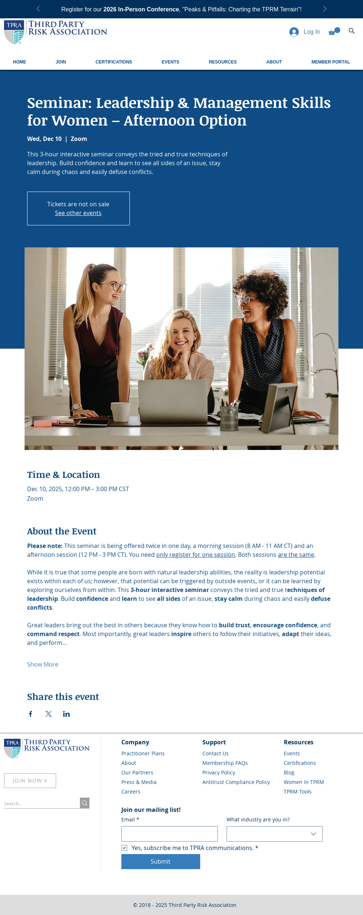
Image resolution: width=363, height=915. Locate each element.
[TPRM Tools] (322, 791)
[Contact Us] (240, 753)
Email (130, 819)
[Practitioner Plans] (159, 753)
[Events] (322, 753)
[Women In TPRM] (322, 781)
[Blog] (322, 772)
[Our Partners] (159, 772)
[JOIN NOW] (30, 780)
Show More (42, 664)
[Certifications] (322, 762)
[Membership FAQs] (240, 762)
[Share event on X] (48, 714)
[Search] (351, 31)
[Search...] (34, 804)
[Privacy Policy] (240, 772)
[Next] (324, 9)
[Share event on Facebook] (30, 714)
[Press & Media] (159, 781)
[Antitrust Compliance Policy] (240, 781)
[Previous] (38, 9)
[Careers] (159, 791)
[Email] (167, 834)
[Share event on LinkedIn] (66, 714)
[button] (334, 31)
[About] (159, 762)
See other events (78, 213)
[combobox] (275, 834)
